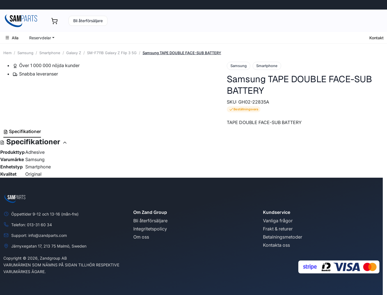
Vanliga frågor (278, 220)
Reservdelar (40, 37)
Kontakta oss (276, 245)
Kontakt (376, 37)
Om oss (141, 237)
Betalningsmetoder (282, 237)
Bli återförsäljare (88, 20)
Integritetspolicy (150, 229)
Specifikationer (22, 131)
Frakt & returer (278, 229)
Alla (12, 37)
